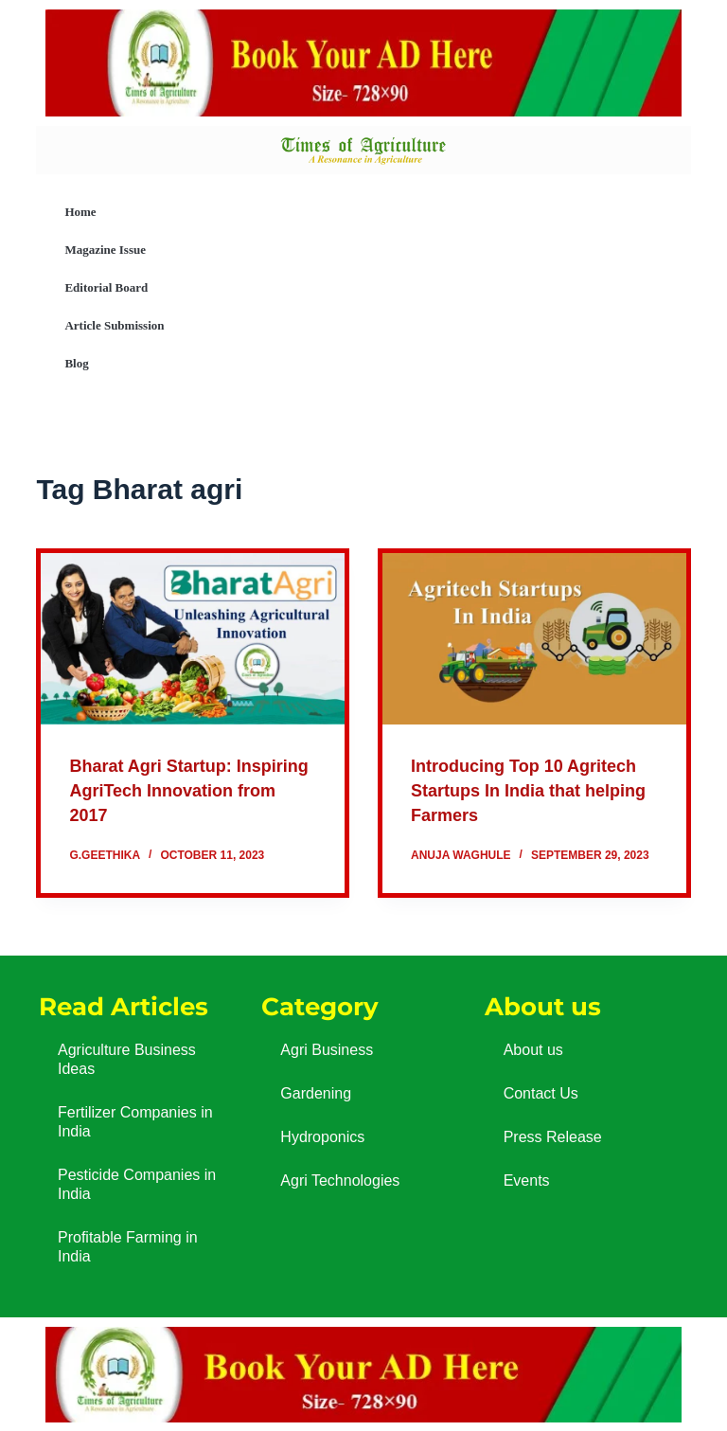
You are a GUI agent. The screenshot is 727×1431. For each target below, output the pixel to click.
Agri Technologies (339, 1180)
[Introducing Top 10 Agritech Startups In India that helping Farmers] (534, 638)
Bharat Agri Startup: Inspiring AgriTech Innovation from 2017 (164, 790)
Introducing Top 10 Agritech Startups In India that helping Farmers (526, 790)
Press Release (553, 1136)
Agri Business (326, 1049)
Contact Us (541, 1092)
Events (527, 1180)
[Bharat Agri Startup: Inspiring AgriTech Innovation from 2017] (193, 638)
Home (80, 212)
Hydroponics (322, 1136)
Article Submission (114, 325)
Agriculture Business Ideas (127, 1058)
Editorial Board (106, 287)
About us (533, 1049)
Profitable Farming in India (128, 1245)
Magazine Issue (105, 249)
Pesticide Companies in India (137, 1183)
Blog (76, 363)
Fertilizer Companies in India (135, 1120)
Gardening (315, 1092)
